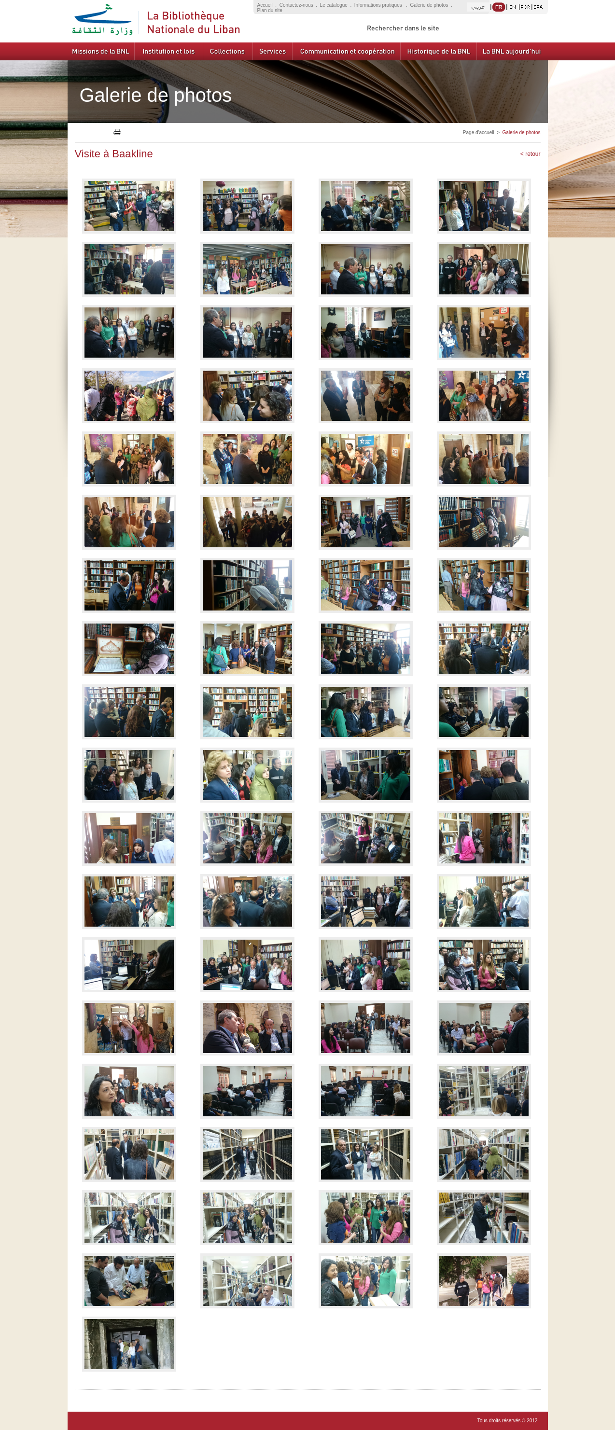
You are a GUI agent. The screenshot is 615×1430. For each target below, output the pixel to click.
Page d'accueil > (483, 132)
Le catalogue (334, 5)
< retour (530, 154)
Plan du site (269, 10)
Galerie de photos (429, 5)
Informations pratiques (379, 5)
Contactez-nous (296, 5)
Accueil (265, 5)
